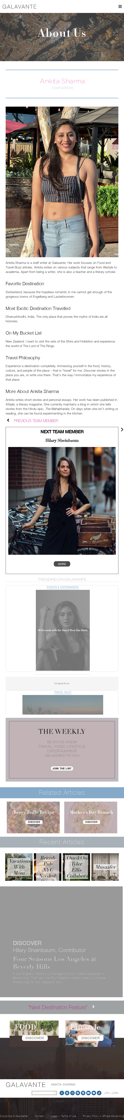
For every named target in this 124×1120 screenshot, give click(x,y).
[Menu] (120, 6)
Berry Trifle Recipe (34, 812)
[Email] (94, 1093)
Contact (39, 1116)
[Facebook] (78, 1093)
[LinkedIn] (83, 1093)
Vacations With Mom (19, 867)
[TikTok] (99, 1093)
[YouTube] (88, 1093)
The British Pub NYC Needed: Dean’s (48, 867)
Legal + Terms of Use (63, 1116)
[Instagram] (72, 1093)
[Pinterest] (67, 1093)
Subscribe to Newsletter (14, 1116)
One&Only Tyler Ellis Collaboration (81, 867)
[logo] (19, 6)
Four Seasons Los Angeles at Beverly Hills (54, 963)
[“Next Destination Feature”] (58, 1007)
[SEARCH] (44, 1093)
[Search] (54, 1093)
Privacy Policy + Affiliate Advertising (103, 1116)
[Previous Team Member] (10, 421)
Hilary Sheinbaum (62, 440)
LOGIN (115, 1093)
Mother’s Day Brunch (91, 812)
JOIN (106, 1093)
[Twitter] (62, 1093)
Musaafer (105, 867)
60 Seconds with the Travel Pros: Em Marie (63, 630)
